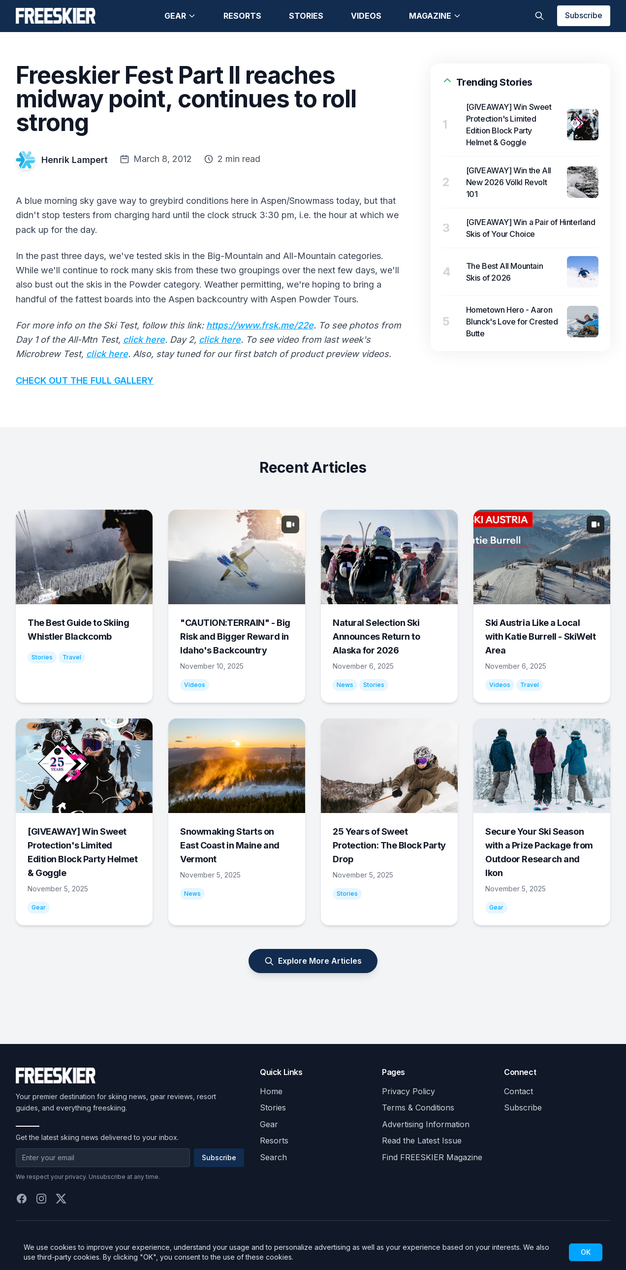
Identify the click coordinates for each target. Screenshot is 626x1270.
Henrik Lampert (74, 160)
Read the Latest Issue (422, 1140)
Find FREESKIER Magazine (432, 1157)
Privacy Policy (408, 1091)
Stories (306, 16)
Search (273, 1157)
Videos (366, 16)
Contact (518, 1091)
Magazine (435, 16)
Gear (180, 16)
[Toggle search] (539, 16)
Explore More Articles (313, 961)
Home (271, 1091)
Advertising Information (426, 1124)
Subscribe (583, 15)
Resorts (242, 16)
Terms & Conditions (418, 1107)
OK (586, 1252)
